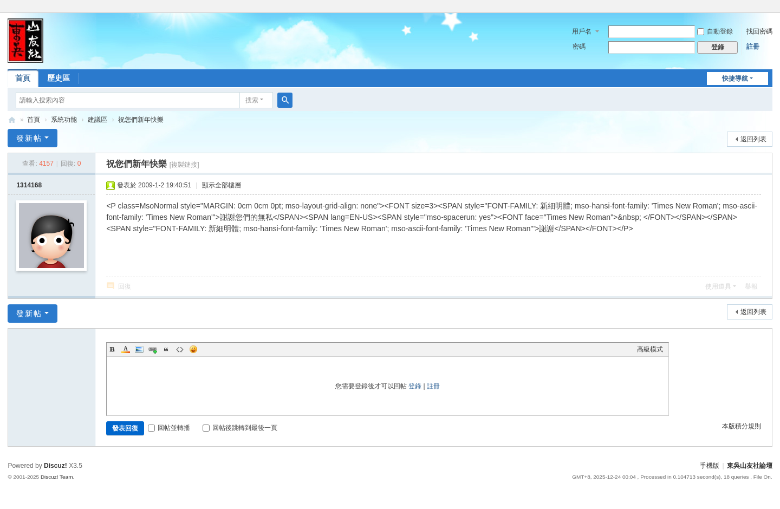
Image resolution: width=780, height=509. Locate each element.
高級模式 (650, 349)
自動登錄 (715, 31)
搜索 (251, 100)
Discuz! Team (57, 477)
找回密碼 (759, 31)
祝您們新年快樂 (141, 119)
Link (152, 349)
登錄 (414, 386)
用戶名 (582, 31)
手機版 (709, 465)
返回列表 (753, 139)
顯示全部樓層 (221, 185)
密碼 (579, 46)
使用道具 (718, 286)
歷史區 (58, 78)
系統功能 (64, 119)
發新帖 (29, 138)
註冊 (752, 46)
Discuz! (55, 465)
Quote (166, 349)
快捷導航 (735, 78)
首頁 (22, 78)
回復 (124, 286)
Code (179, 349)
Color (125, 349)
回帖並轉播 (169, 428)
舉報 (751, 286)
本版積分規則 (741, 426)
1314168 (29, 185)
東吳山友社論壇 (12, 120)
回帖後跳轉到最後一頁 (240, 428)
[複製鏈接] (184, 164)
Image (139, 349)
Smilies (193, 349)
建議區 (97, 119)
